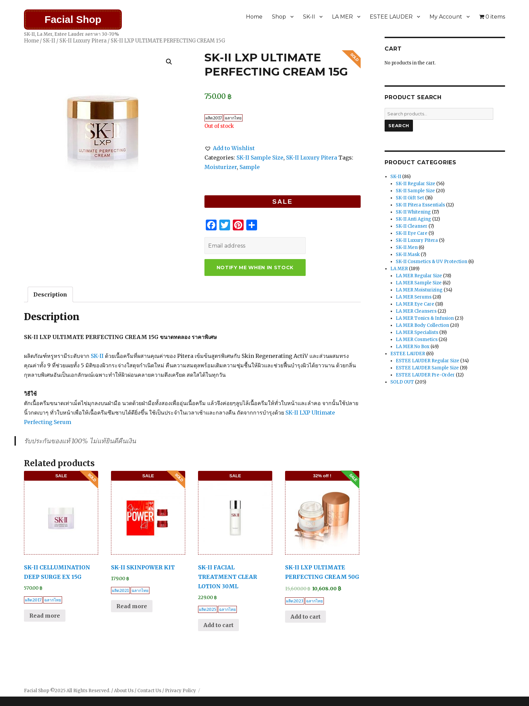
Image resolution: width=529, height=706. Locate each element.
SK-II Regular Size (415, 184)
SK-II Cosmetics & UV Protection (431, 261)
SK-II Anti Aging (413, 219)
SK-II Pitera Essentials (420, 205)
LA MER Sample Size (419, 283)
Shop (279, 16)
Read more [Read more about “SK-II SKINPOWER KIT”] (131, 606)
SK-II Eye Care (411, 233)
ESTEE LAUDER (391, 16)
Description (50, 294)
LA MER (342, 16)
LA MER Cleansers (416, 311)
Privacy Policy (180, 691)
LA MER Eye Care (415, 304)
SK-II (309, 16)
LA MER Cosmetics (417, 339)
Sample (250, 167)
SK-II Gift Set (410, 198)
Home (254, 16)
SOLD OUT (402, 382)
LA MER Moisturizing (419, 290)
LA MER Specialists (417, 332)
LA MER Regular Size (419, 276)
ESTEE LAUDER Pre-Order (425, 375)
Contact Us (149, 691)
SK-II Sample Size (259, 157)
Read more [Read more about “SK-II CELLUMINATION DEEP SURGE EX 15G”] (44, 615)
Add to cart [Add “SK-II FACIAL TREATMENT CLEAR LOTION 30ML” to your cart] (218, 625)
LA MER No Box (412, 346)
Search (398, 125)
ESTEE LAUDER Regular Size (427, 361)
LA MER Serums (413, 297)
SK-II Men (407, 247)
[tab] (50, 294)
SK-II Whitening (413, 212)
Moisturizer (220, 167)
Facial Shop (73, 19)
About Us (124, 691)
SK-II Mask (408, 254)
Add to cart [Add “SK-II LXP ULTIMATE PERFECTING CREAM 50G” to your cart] (305, 616)
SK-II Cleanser (411, 226)
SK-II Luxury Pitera (83, 41)
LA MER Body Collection (422, 325)
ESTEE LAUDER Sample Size (427, 368)
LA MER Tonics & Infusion (425, 318)
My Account (445, 16)
